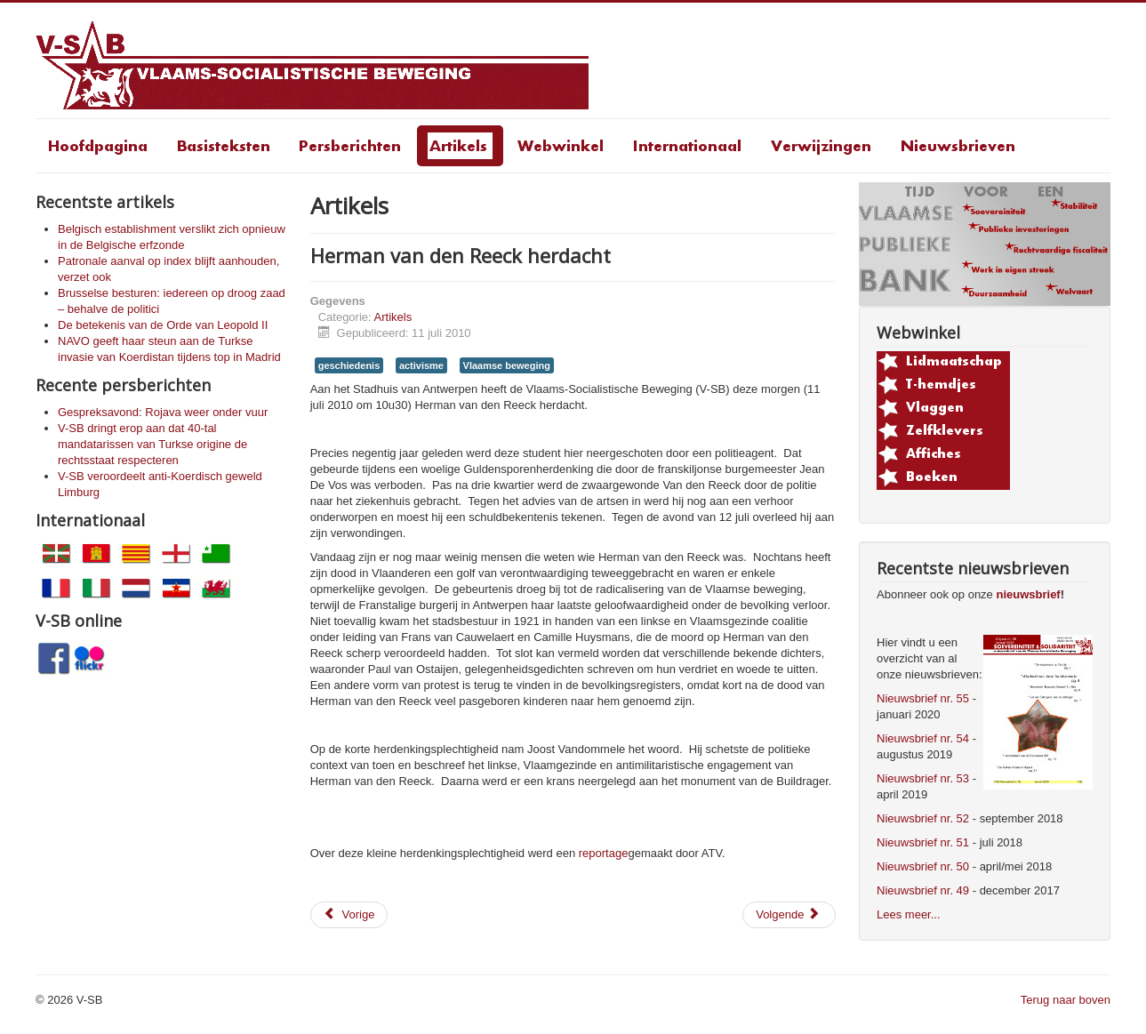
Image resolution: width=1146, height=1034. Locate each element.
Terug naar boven (1065, 999)
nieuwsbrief (1028, 594)
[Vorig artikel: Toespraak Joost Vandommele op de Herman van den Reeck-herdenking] (349, 915)
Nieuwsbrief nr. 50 (923, 866)
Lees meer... (909, 914)
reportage (604, 853)
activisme (421, 365)
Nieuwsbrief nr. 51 (923, 842)
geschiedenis (349, 365)
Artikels (393, 317)
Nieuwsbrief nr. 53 (923, 778)
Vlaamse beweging (506, 365)
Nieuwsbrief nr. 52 (923, 818)
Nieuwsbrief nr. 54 (923, 738)
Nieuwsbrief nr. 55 (923, 698)
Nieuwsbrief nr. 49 (923, 890)
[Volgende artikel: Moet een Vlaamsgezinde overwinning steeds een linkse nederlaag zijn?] (789, 915)
